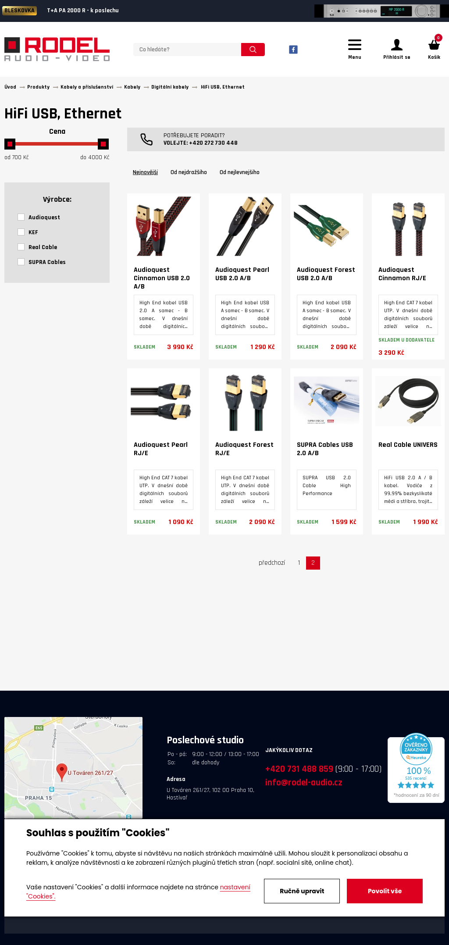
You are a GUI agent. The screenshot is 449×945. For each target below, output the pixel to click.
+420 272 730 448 (213, 144)
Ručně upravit (302, 891)
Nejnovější (145, 174)
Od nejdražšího (189, 174)
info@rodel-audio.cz (303, 783)
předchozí (272, 564)
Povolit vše (385, 891)
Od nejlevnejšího (240, 174)
